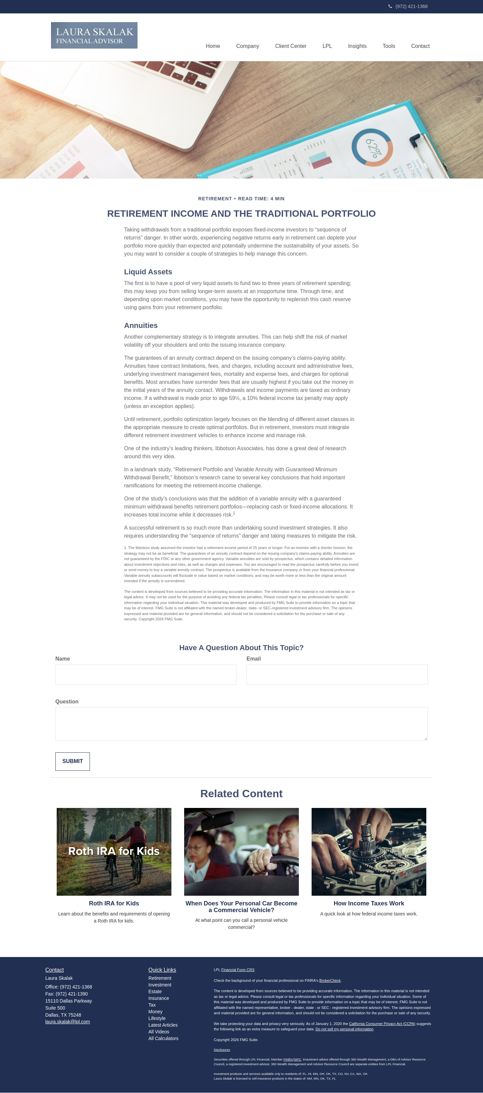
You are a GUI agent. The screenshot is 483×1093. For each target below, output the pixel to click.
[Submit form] (72, 762)
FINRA (288, 1060)
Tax (152, 1005)
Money (156, 1012)
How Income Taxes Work (369, 903)
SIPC (297, 1060)
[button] (243, 37)
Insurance (159, 998)
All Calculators (163, 1038)
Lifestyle (157, 1018)
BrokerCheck (330, 981)
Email (254, 659)
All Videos (159, 1032)
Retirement (160, 978)
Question (66, 702)
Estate (155, 992)
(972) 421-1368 (408, 6)
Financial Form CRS (238, 970)
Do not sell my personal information (344, 1029)
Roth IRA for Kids (114, 903)
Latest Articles (163, 1025)
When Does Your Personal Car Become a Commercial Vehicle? (241, 907)
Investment (160, 985)
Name (62, 659)
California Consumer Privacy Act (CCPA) (382, 1024)
